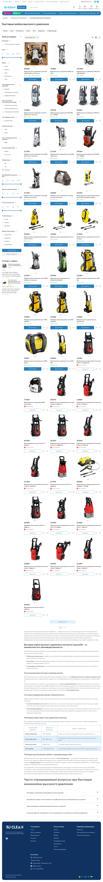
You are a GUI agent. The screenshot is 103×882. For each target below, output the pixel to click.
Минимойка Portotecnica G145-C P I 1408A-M (34, 526)
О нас (32, 829)
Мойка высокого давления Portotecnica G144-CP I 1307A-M (89, 444)
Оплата (24, 1)
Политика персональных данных (13, 875)
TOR (34, 30)
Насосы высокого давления (88, 13)
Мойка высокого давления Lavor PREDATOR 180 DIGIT (60, 279)
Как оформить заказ (59, 841)
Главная (5, 18)
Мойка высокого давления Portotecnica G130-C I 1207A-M (89, 403)
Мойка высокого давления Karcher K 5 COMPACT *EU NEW (88, 485)
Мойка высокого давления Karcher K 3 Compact (88, 237)
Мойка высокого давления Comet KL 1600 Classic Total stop (35, 113)
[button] (98, 13)
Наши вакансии (35, 835)
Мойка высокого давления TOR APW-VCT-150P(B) (61, 113)
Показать (10, 250)
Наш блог (33, 841)
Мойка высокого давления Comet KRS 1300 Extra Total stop (35, 196)
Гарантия (56, 838)
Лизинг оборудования (52, 1)
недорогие (41, 30)
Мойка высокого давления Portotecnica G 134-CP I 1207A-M (36, 485)
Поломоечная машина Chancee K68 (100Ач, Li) (14, 264)
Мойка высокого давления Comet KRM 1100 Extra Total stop (36, 279)
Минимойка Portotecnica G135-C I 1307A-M (34, 608)
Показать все (62, 622)
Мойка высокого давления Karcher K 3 (62, 237)
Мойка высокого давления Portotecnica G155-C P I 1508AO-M (62, 444)
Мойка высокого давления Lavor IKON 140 (62, 362)
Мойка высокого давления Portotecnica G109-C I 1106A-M (62, 567)
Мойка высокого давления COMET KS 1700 (61, 72)
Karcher (5, 30)
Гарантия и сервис (39, 1)
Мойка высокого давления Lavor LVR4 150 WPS (35, 320)
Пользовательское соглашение (86, 832)
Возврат (30, 1)
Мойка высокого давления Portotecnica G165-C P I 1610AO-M (89, 362)
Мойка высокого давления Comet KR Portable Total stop (61, 196)
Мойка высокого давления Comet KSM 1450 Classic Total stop (35, 155)
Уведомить (85, 369)
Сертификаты (58, 843)
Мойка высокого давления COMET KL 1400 (88, 113)
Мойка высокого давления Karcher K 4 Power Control (35, 237)
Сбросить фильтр (12, 254)
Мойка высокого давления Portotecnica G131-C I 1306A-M (89, 526)
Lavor (11, 30)
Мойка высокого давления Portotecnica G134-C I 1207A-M (89, 567)
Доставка (17, 1)
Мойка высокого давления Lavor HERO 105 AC (35, 362)
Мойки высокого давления (32, 13)
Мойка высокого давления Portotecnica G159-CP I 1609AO (62, 526)
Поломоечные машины (49, 13)
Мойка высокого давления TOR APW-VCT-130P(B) (88, 155)
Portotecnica (19, 30)
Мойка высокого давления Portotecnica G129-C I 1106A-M (36, 567)
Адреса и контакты (64, 1)
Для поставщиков (36, 832)
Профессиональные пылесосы (68, 13)
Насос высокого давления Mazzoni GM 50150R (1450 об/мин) (14, 281)
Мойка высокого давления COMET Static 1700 (34, 403)
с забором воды (51, 30)
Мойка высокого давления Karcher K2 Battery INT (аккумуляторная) (88, 196)
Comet (28, 30)
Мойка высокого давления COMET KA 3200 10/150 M (88, 72)
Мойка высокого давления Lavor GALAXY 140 (86, 320)
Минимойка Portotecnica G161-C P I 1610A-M (34, 444)
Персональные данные (83, 835)
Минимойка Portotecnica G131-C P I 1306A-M (61, 485)
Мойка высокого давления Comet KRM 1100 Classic (62, 155)
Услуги (55, 846)
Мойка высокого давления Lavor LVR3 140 (88, 279)
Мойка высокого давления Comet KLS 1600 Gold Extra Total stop (35, 72)
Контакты (33, 838)
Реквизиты (80, 829)
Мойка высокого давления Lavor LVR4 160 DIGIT (61, 320)
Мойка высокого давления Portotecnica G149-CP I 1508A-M (62, 403)
